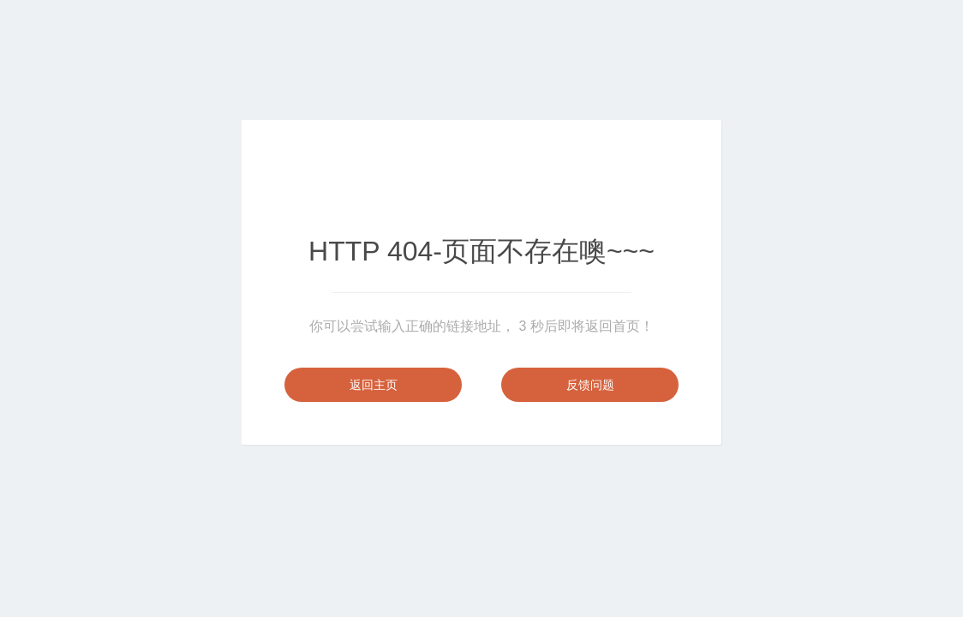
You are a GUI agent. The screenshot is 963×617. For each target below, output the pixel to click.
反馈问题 (590, 385)
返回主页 (374, 385)
